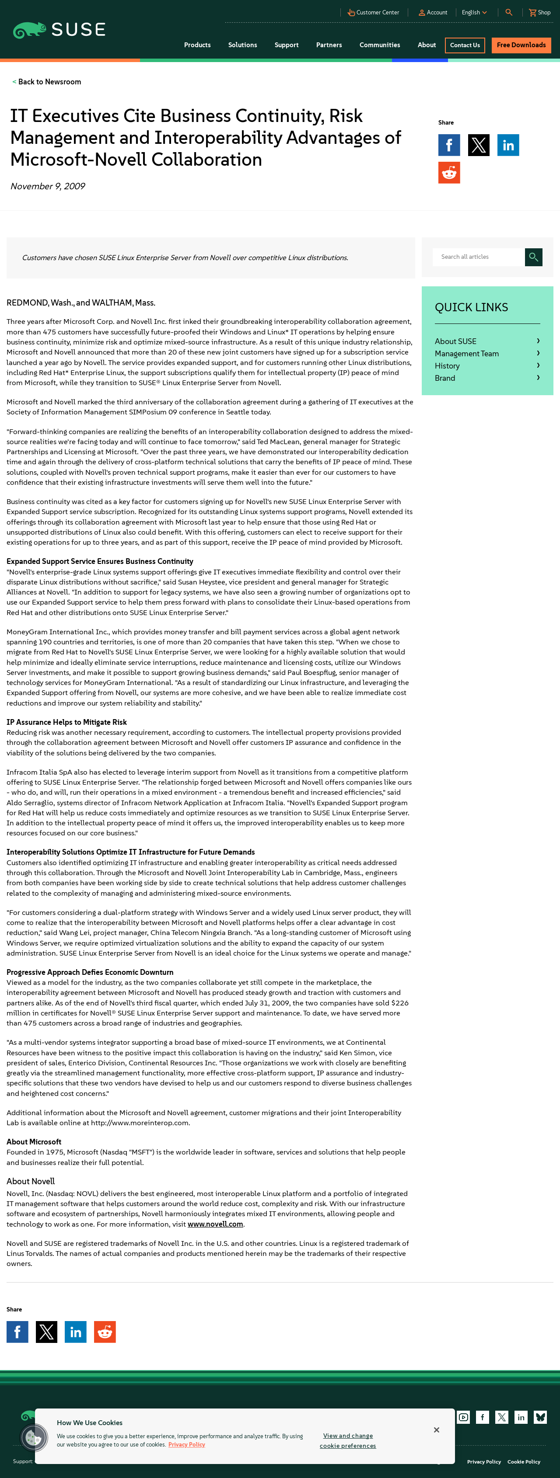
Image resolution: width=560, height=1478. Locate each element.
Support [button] (287, 45)
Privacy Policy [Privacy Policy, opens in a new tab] (186, 1445)
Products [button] (197, 45)
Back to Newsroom (49, 81)
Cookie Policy (524, 1462)
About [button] (427, 45)
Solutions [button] (242, 45)
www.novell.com (215, 1224)
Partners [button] (329, 45)
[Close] (436, 1430)
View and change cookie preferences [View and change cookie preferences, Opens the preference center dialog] (348, 1441)
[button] (376, 10)
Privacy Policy (484, 1462)
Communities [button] (380, 45)
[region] (245, 1436)
